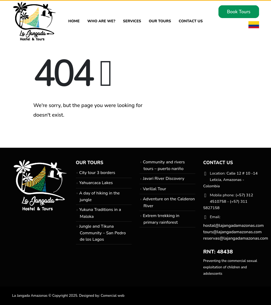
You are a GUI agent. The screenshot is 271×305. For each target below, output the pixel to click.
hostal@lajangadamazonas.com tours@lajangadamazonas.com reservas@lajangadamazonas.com (235, 232)
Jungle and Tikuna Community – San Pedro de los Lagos (102, 232)
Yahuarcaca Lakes (96, 183)
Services (132, 21)
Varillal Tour (154, 189)
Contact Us (191, 21)
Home (74, 21)
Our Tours (160, 21)
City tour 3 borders (97, 173)
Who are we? (101, 21)
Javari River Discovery (163, 178)
